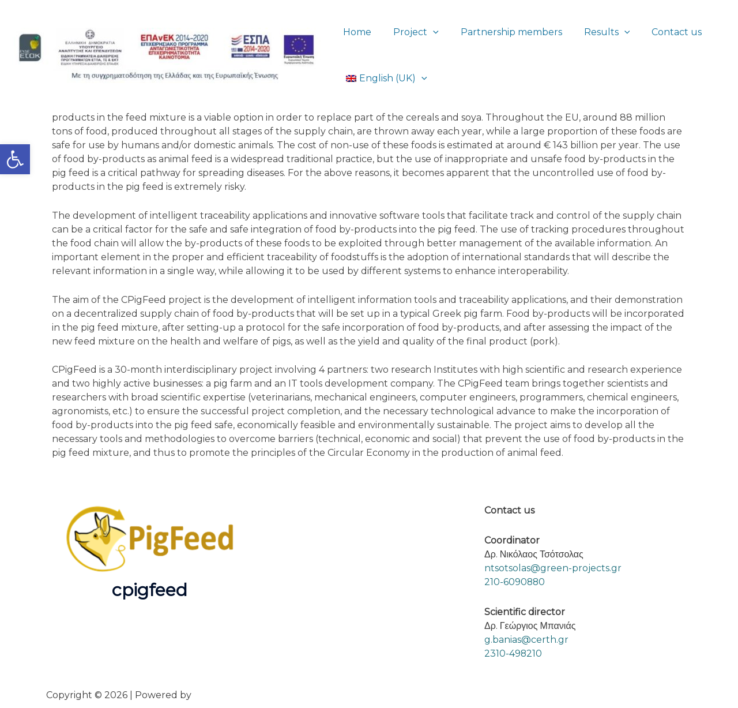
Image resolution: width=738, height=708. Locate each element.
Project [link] (411, 32)
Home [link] (355, 32)
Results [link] (595, 32)
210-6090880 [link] (515, 581)
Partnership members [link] (503, 32)
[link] (15, 159)
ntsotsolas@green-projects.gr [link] (553, 568)
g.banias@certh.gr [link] (526, 639)
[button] (428, 32)
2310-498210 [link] (513, 653)
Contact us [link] (661, 32)
